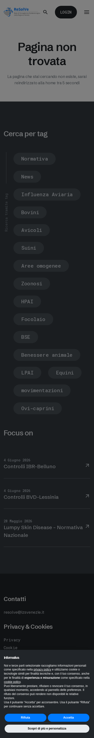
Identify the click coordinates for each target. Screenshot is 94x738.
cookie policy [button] (12, 682)
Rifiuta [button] (25, 717)
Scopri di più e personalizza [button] (47, 728)
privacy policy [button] (42, 669)
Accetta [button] (68, 717)
